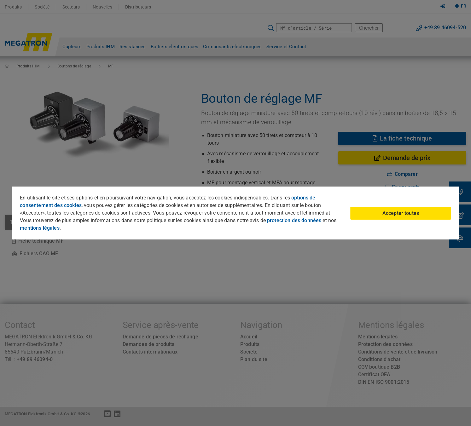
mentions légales (39, 228)
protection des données (294, 220)
